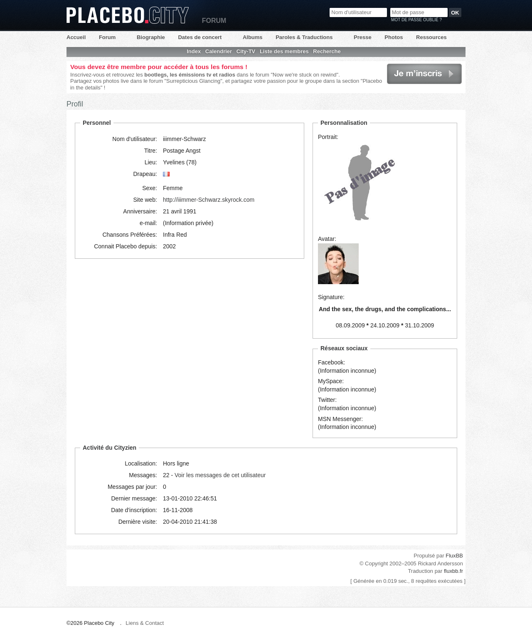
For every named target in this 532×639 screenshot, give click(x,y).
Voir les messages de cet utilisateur (220, 475)
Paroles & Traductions (304, 37)
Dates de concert (200, 37)
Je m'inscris (424, 74)
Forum (107, 37)
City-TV (246, 51)
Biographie (151, 37)
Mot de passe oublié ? (416, 19)
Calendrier (218, 51)
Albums (253, 37)
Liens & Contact (145, 623)
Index (194, 51)
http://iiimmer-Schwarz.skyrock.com (208, 199)
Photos (393, 37)
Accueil (76, 37)
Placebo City (127, 15)
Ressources (431, 37)
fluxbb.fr (453, 571)
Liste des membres (284, 51)
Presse (363, 37)
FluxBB (454, 555)
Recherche (326, 51)
